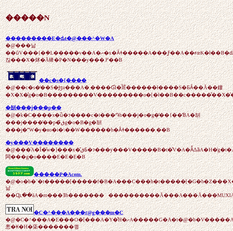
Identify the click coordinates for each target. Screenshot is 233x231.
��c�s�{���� (45, 80)
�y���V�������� (39, 142)
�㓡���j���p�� (33, 107)
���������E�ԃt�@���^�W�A (59, 38)
